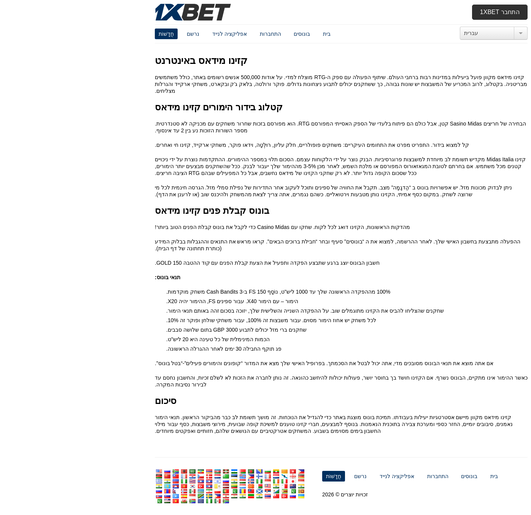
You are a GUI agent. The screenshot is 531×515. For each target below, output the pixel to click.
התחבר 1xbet (424, 12)
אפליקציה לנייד (154, 34)
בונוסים (226, 34)
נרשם (117, 34)
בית (251, 34)
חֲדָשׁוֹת (90, 34)
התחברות (194, 34)
